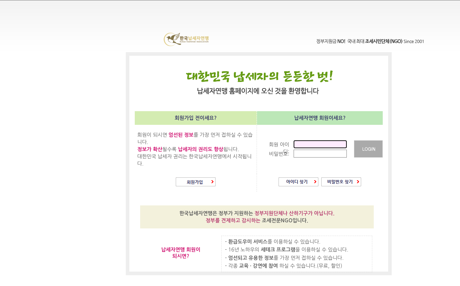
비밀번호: (279, 153)
